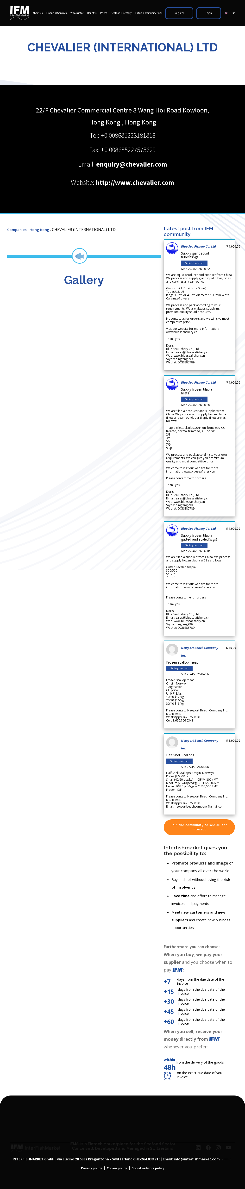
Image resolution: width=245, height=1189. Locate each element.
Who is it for (76, 13)
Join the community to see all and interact (199, 827)
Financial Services (56, 13)
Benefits (91, 13)
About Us (38, 13)
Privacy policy (91, 1168)
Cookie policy (117, 1168)
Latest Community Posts (148, 13)
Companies (17, 229)
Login (209, 13)
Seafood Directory (121, 13)
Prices (103, 13)
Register (179, 13)
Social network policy (148, 1168)
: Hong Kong (38, 229)
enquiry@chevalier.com (131, 164)
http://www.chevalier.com (135, 182)
